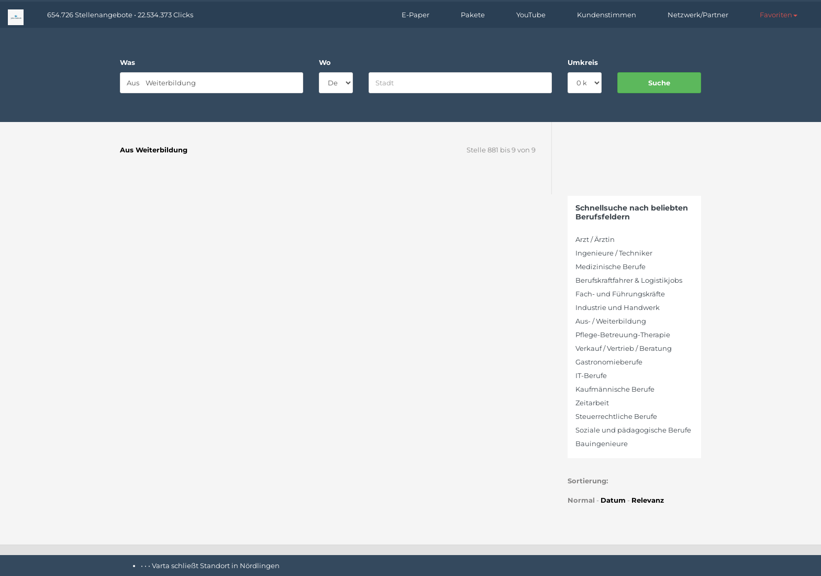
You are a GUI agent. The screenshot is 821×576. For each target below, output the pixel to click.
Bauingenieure (601, 443)
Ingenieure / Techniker (613, 253)
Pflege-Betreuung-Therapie (622, 334)
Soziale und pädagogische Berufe (633, 430)
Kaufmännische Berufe (614, 389)
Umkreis (583, 62)
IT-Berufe (591, 375)
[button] (778, 15)
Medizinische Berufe (610, 266)
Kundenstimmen (606, 14)
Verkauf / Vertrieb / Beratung (623, 348)
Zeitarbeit (592, 402)
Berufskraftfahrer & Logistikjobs (628, 280)
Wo (325, 62)
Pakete (473, 14)
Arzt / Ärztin (595, 239)
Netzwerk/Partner (698, 14)
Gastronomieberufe (608, 362)
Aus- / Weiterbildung (610, 321)
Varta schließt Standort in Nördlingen (216, 565)
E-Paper (415, 14)
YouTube (531, 14)
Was (127, 62)
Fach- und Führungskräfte (620, 294)
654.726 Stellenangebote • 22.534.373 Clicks (120, 14)
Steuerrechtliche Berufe (616, 416)
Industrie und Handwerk (617, 307)
